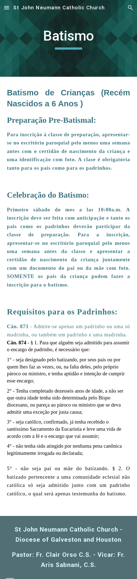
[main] (68, 38)
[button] (6, 7)
